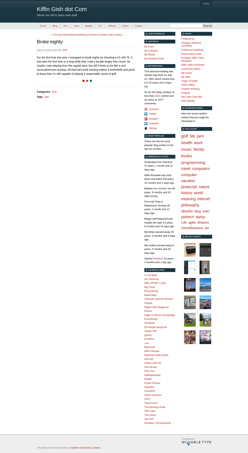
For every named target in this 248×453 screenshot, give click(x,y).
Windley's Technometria (157, 423)
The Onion (150, 415)
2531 (158, 95)
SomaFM (149, 391)
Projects (185, 92)
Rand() (88, 25)
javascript (189, 187)
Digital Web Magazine (156, 307)
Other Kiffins (188, 84)
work (198, 142)
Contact (138, 25)
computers (201, 168)
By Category (151, 50)
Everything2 (151, 318)
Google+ (154, 118)
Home (43, 25)
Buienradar (150, 295)
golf (47, 96)
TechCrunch (151, 403)
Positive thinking (190, 88)
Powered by (188, 38)
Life (184, 222)
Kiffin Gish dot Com (62, 9)
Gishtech (154, 109)
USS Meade (188, 100)
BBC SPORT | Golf (154, 283)
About (125, 25)
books (186, 156)
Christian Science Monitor (158, 298)
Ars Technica (151, 279)
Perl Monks (150, 367)
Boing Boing (151, 291)
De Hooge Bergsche (155, 327)
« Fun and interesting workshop (68, 34)
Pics (66, 25)
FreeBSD (149, 323)
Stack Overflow (152, 395)
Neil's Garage (151, 351)
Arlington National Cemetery (191, 44)
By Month (149, 54)
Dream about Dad (191, 53)
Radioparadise (152, 375)
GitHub (153, 128)
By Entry (149, 46)
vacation (188, 181)
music (186, 149)
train (206, 211)
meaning (188, 199)
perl (200, 136)
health (186, 142)
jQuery (148, 335)
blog (197, 211)
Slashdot (149, 387)
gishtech (187, 217)
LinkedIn (153, 123)
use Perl (149, 418)
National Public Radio (156, 355)
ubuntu (187, 211)
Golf (65, 50)
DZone (148, 311)
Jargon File (150, 331)
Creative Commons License (84, 447)
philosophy (190, 205)
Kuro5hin (149, 338)
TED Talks (150, 411)
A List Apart (150, 275)
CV (100, 25)
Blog (55, 25)
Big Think (149, 287)
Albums (112, 25)
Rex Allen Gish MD (191, 96)
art (207, 228)
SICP (147, 398)
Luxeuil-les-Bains (190, 68)
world (198, 193)
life (192, 136)
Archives (93, 34)
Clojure (148, 303)
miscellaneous (192, 228)
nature (204, 187)
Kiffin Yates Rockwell (192, 64)
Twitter (152, 113)
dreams (203, 222)
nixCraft (148, 358)
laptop (200, 217)
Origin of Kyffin (189, 80)
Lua (146, 343)
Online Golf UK (152, 363)
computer (189, 175)
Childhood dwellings (192, 49)
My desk (185, 76)
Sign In (206, 3)
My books (186, 72)
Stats (76, 25)
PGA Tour (149, 371)
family (199, 149)
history (186, 193)
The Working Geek (154, 407)
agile (192, 222)
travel (185, 168)
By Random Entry (154, 58)
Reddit (148, 378)
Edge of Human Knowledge (159, 315)
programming (193, 162)
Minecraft (149, 347)
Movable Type (197, 442)
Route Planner (152, 383)
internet (203, 199)
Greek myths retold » (111, 34)
